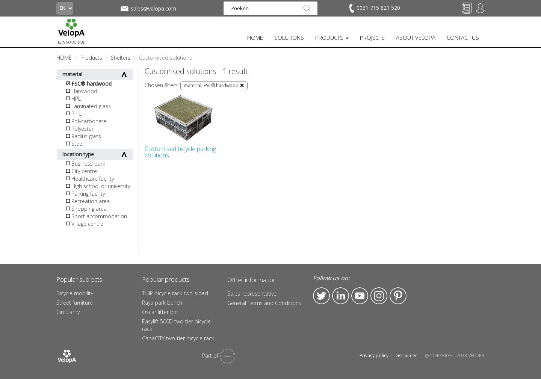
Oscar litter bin (160, 312)
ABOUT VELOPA (415, 37)
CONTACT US (463, 37)
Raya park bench (162, 302)
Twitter (321, 295)
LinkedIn (340, 295)
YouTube (359, 295)
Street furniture (74, 302)
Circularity (68, 312)
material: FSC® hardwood (214, 85)
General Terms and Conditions (264, 303)
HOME (255, 37)
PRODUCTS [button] (332, 37)
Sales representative (252, 293)
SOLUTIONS (289, 37)
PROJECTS (372, 37)
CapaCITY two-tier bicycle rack (178, 338)
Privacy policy (374, 355)
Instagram (378, 295)
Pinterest (398, 295)
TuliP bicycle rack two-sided (175, 293)
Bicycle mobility (74, 293)
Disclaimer (405, 355)
